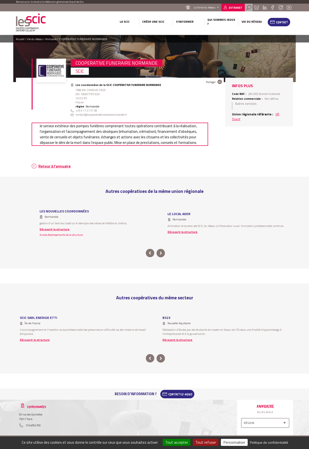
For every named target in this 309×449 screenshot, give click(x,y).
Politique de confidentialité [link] (269, 442)
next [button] (160, 253)
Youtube (289, 7)
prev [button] (150, 253)
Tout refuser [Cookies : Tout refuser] (205, 442)
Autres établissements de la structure (61, 235)
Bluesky (256, 7)
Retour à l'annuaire (54, 166)
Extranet (235, 8)
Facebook (272, 7)
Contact (282, 22)
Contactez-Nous (180, 394)
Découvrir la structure (55, 229)
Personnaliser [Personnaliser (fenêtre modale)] (234, 442)
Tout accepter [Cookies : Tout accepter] (176, 442)
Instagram (280, 7)
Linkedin (264, 7)
